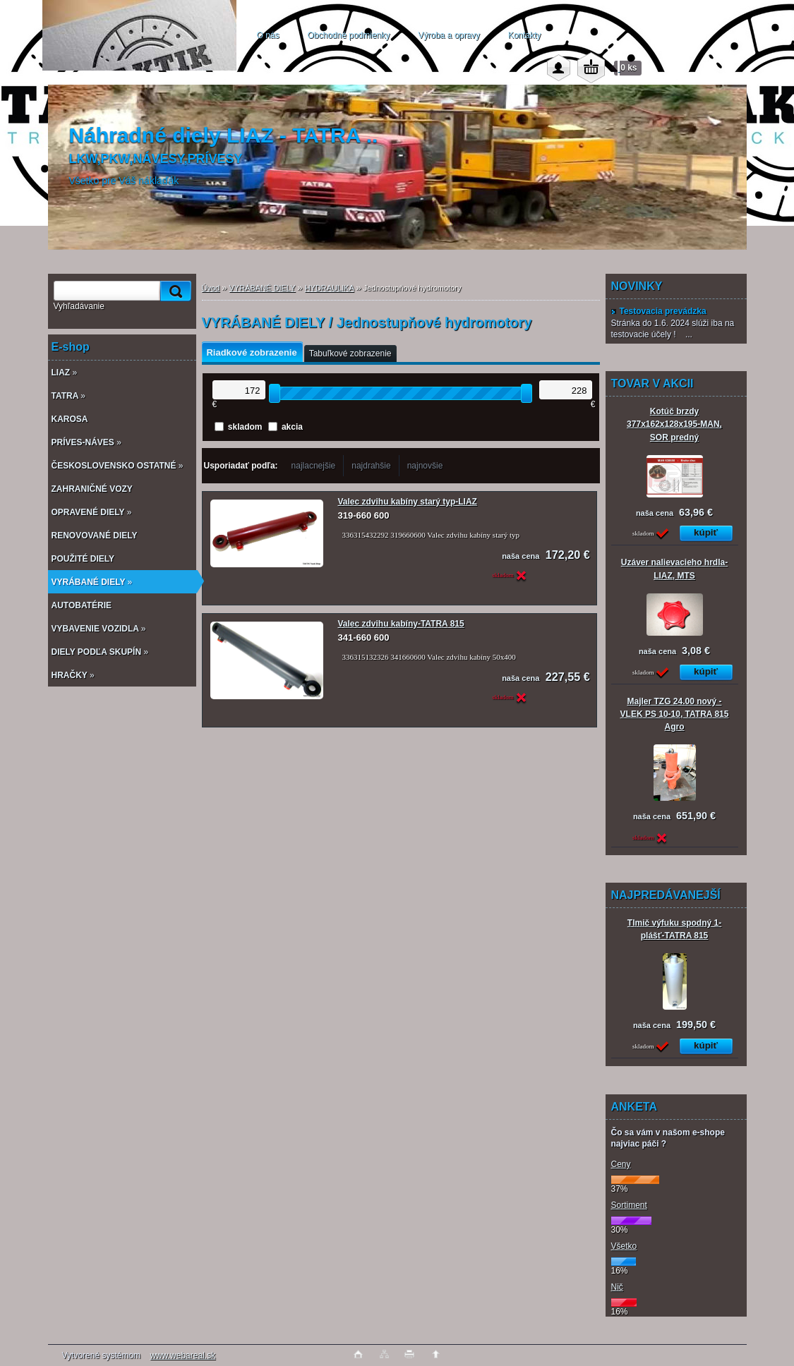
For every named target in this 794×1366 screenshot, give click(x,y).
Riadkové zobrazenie (252, 352)
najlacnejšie (313, 466)
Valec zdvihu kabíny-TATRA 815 (401, 624)
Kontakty (524, 35)
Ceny (621, 1164)
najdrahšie (370, 466)
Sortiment (629, 1205)
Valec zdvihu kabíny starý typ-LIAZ (407, 502)
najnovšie (425, 466)
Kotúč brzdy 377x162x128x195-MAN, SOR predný (674, 424)
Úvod (211, 288)
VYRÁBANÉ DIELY (262, 288)
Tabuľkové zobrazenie (350, 353)
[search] (173, 291)
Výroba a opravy (448, 35)
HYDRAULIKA (329, 288)
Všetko (624, 1246)
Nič (617, 1287)
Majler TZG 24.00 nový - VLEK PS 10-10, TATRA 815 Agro (674, 714)
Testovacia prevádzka (658, 311)
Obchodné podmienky (349, 35)
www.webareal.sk (182, 1355)
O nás (268, 35)
